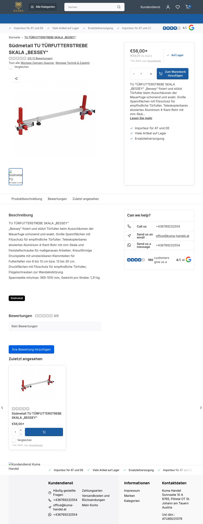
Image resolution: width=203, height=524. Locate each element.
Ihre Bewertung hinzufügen (31, 349)
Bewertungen (57, 199)
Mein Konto (90, 505)
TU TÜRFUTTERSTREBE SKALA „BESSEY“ (50, 37)
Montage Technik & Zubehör (73, 62)
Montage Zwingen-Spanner (38, 62)
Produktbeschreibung (27, 199)
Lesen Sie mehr (141, 118)
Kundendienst (150, 7)
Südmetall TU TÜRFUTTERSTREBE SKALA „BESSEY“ (37, 416)
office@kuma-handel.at (172, 236)
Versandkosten (154, 61)
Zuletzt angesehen (85, 199)
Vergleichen (21, 66)
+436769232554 (168, 226)
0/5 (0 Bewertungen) (40, 58)
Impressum (132, 490)
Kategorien (132, 501)
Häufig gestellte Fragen (64, 493)
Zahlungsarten (92, 490)
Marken (129, 496)
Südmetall (17, 298)
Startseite (16, 37)
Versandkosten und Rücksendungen (96, 498)
